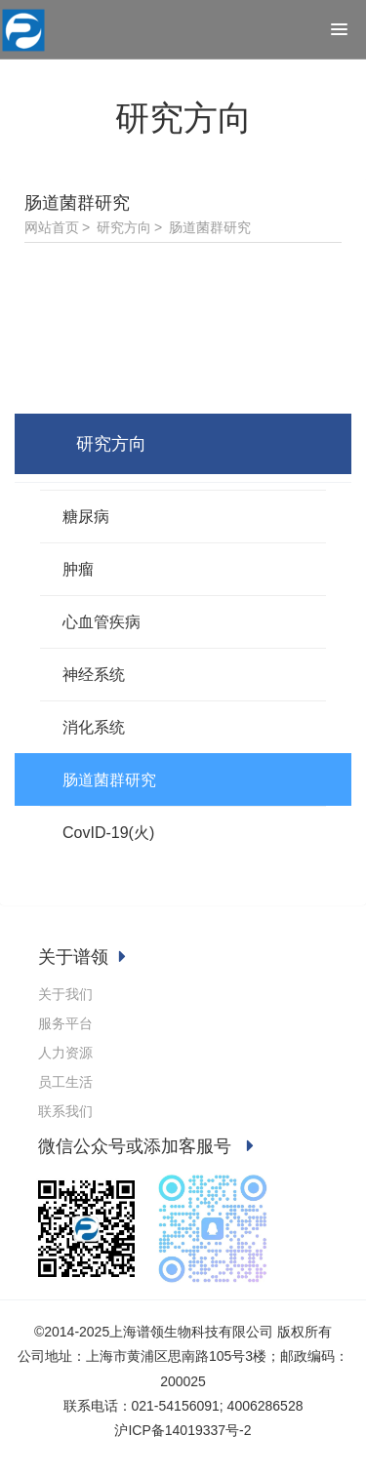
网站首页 (51, 227)
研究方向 (124, 227)
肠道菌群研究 (210, 227)
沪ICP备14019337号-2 (182, 1430)
